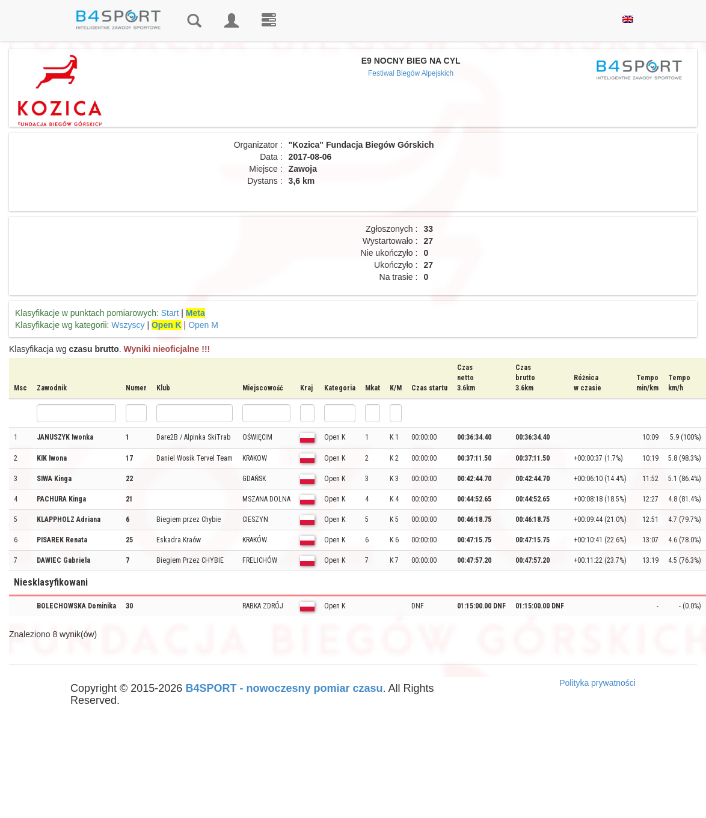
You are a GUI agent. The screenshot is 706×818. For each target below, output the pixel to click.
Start (170, 313)
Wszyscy (127, 325)
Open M (203, 325)
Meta (195, 313)
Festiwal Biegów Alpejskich (410, 73)
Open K (167, 325)
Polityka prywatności (597, 683)
